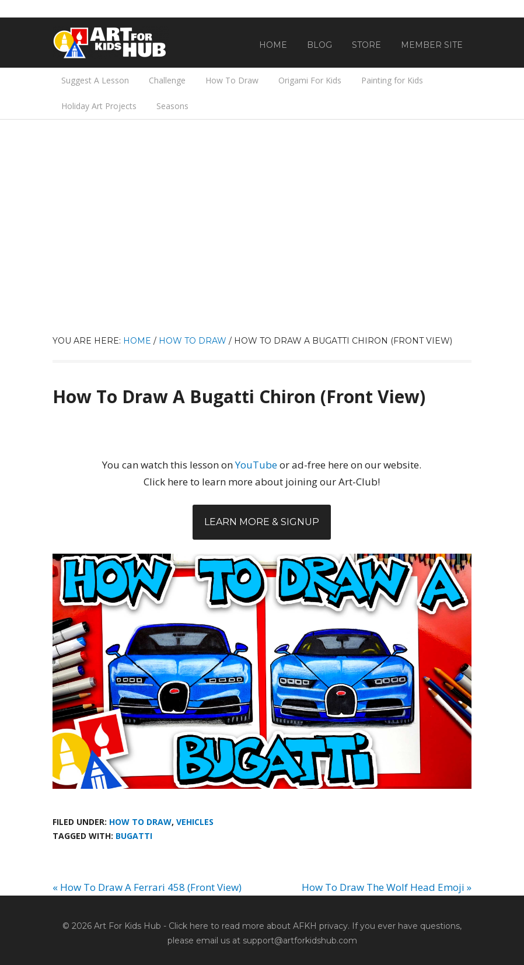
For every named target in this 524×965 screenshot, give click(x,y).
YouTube (256, 464)
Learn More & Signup (261, 521)
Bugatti (134, 835)
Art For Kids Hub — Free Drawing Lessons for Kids (111, 42)
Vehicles (195, 821)
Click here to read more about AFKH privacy (258, 926)
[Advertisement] (262, 246)
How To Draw (140, 821)
